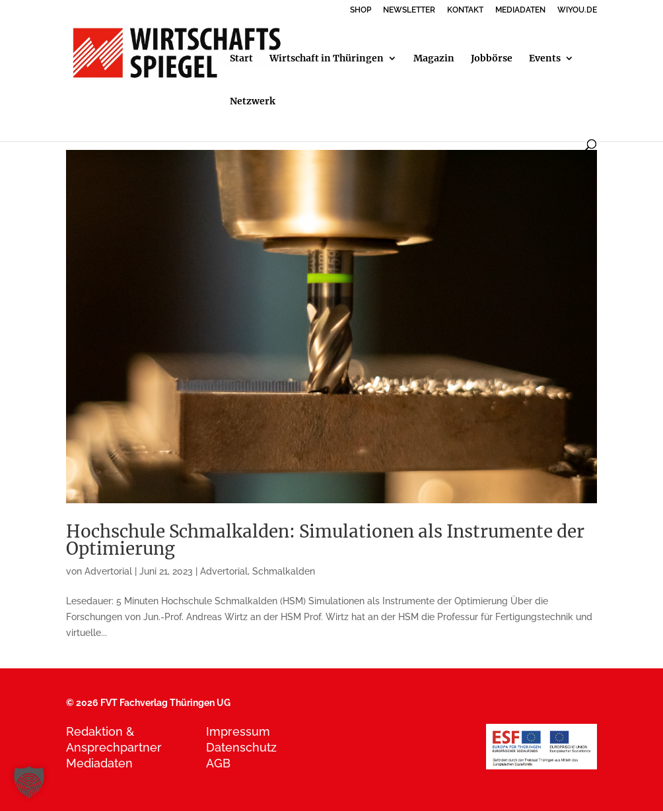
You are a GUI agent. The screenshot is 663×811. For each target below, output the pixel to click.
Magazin (433, 58)
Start (241, 58)
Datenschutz (241, 747)
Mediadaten (99, 763)
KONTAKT (465, 10)
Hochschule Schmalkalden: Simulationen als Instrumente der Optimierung (325, 539)
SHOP (360, 10)
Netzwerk (252, 101)
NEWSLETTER (409, 10)
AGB (218, 763)
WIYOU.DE (577, 10)
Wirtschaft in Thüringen (326, 58)
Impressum (238, 731)
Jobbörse (491, 58)
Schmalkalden (283, 571)
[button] (29, 782)
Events (545, 58)
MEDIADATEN (520, 10)
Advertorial (108, 571)
